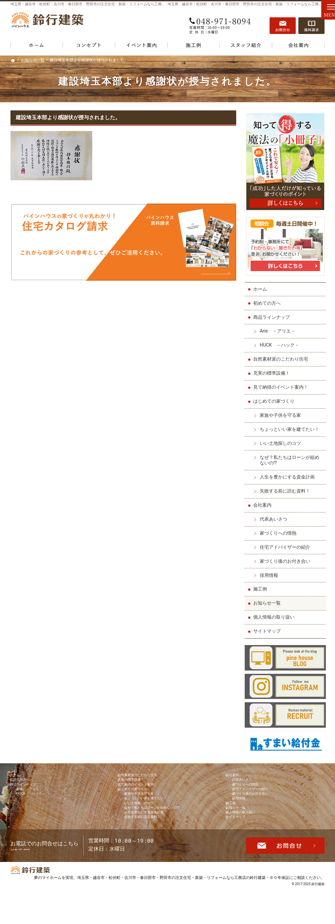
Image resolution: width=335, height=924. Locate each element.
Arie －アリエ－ (279, 328)
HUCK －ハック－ (281, 342)
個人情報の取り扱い (275, 614)
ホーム (261, 286)
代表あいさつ (275, 516)
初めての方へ (268, 300)
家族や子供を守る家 (281, 412)
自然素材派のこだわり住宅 (282, 356)
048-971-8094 (221, 23)
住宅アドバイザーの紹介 (286, 544)
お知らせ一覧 (268, 600)
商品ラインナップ (273, 314)
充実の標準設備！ (273, 370)
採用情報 (270, 572)
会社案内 (264, 502)
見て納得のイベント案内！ (282, 384)
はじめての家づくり (275, 398)
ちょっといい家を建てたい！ (291, 426)
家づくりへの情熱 (279, 530)
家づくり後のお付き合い (286, 558)
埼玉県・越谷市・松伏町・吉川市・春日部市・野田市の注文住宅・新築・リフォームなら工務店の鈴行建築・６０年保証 (183, 909)
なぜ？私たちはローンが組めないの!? (291, 457)
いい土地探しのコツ (281, 440)
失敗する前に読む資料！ (286, 488)
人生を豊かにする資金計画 (288, 474)
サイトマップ (268, 628)
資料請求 (311, 23)
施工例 (261, 586)
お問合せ (283, 23)
